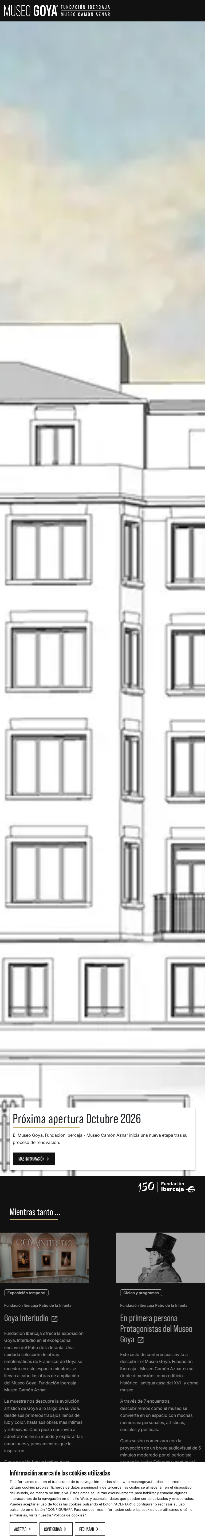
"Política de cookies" (69, 1515)
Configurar (56, 1529)
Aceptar (23, 1529)
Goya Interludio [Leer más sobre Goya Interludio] (27, 1317)
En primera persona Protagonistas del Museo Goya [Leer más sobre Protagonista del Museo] (160, 1328)
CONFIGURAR (59, 1509)
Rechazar (89, 1529)
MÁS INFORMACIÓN (34, 1159)
